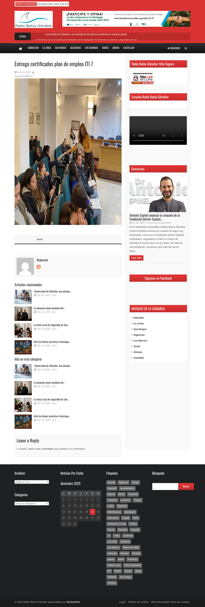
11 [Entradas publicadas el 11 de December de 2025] (81, 505)
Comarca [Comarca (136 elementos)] (112, 500)
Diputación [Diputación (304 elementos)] (130, 512)
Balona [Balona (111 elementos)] (111, 494)
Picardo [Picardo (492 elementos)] (136, 553)
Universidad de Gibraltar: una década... (52, 291)
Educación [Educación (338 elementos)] (113, 518)
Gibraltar (138, 317)
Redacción (20, 76)
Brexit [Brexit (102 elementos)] (121, 494)
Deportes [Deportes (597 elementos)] (122, 506)
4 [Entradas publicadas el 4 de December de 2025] (80, 499)
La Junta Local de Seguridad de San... (51, 325)
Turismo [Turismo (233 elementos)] (112, 583)
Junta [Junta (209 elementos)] (116, 535)
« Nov (64, 529)
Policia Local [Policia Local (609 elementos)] (114, 565)
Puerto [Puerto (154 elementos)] (128, 571)
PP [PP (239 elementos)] (109, 571)
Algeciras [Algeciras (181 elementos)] (123, 482)
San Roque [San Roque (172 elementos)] (125, 577)
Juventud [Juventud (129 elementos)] (128, 535)
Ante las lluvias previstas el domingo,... (52, 342)
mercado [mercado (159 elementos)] (112, 553)
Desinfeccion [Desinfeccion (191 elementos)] (114, 512)
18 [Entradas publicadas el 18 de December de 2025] (81, 511)
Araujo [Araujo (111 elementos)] (135, 482)
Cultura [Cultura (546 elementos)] (137, 500)
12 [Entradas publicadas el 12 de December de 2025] (86, 505)
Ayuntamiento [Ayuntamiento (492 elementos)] (127, 488)
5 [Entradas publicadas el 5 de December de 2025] (86, 499)
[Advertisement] (158, 407)
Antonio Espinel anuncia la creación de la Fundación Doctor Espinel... (154, 217)
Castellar (138, 357)
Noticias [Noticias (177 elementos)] (124, 553)
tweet (40, 239)
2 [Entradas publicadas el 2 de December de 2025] (69, 499)
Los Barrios (140, 340)
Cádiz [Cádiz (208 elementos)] (111, 506)
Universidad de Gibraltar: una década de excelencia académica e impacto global (85, 34)
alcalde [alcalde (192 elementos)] (111, 482)
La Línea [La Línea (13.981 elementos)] (112, 541)
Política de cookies (138, 602)
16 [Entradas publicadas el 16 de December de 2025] (69, 511)
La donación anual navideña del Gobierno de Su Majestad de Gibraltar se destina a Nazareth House (86, 40)
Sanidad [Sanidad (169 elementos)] (112, 577)
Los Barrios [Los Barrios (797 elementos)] (113, 547)
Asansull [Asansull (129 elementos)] (112, 488)
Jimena (137, 352)
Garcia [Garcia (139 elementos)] (111, 529)
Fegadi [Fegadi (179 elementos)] (125, 518)
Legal (122, 602)
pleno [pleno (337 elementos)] (121, 559)
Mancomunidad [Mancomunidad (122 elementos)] (131, 547)
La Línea (138, 323)
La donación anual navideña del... (49, 308)
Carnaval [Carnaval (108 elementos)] (132, 494)
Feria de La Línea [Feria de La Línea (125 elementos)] (117, 523)
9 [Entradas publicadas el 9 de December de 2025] (69, 505)
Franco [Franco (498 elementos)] (133, 523)
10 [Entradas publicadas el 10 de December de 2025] (75, 505)
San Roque (139, 329)
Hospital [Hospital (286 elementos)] (135, 529)
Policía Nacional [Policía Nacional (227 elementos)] (132, 565)
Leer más (136, 258)
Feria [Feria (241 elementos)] (135, 518)
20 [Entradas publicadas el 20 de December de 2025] (92, 511)
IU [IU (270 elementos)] (109, 535)
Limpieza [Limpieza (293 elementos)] (125, 541)
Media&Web (73, 602)
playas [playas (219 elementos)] (111, 559)
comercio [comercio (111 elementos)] (125, 500)
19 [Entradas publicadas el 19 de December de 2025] (86, 511)
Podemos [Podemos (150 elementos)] (132, 559)
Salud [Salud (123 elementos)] (138, 571)
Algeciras (139, 334)
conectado (47, 448)
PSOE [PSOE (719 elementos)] (118, 571)
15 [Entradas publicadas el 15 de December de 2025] (63, 511)
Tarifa (136, 346)
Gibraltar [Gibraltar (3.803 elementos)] (122, 529)
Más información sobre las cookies (170, 602)
